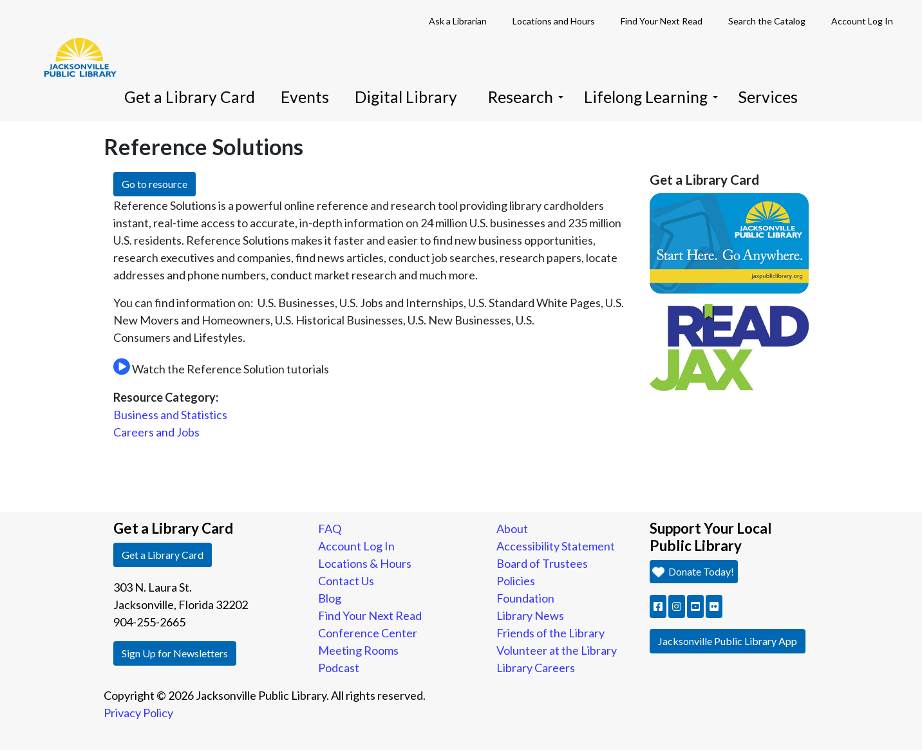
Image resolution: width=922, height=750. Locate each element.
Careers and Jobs (156, 432)
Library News (530, 615)
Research (525, 97)
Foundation (525, 598)
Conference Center (367, 633)
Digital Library (406, 97)
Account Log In (862, 20)
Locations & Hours (364, 563)
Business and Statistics (170, 415)
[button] (658, 606)
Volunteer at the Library (556, 650)
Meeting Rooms (358, 650)
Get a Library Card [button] (162, 554)
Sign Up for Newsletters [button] (175, 653)
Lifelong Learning (651, 97)
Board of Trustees (542, 563)
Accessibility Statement (555, 546)
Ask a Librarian (458, 20)
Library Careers (535, 668)
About (512, 528)
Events (305, 97)
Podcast (338, 668)
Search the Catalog (766, 20)
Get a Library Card (189, 97)
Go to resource (154, 184)
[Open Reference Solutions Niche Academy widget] (121, 368)
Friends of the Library (550, 633)
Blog (329, 598)
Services (768, 97)
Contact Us (346, 581)
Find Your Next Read (661, 20)
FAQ (329, 528)
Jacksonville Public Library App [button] (727, 641)
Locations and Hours (554, 20)
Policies (515, 581)
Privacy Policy (138, 713)
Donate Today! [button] (692, 571)
